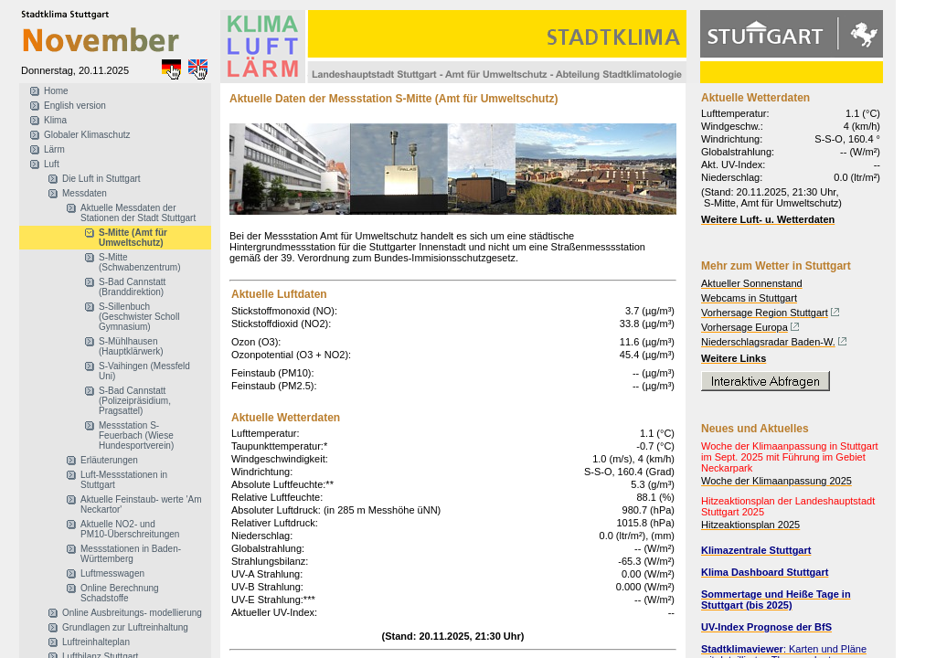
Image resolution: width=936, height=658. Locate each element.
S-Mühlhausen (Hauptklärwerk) (131, 346)
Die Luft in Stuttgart (101, 179)
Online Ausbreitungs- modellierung (132, 613)
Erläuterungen (109, 460)
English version (75, 106)
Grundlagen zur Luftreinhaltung (125, 627)
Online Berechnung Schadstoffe (119, 593)
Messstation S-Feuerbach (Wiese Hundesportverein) (136, 435)
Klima (55, 120)
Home (56, 91)
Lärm (54, 149)
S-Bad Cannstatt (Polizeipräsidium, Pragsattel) (135, 401)
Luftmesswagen (112, 573)
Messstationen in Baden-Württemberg (130, 554)
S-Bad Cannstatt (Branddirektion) (132, 287)
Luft (51, 164)
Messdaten (84, 193)
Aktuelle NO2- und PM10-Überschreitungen (129, 529)
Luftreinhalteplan (96, 642)
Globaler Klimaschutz (87, 135)
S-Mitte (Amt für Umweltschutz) (133, 238)
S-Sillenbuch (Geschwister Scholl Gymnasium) (139, 317)
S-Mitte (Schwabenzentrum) (139, 262)
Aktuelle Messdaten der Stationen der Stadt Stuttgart (138, 213)
